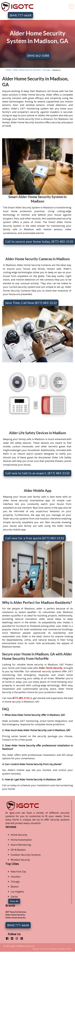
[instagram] (16, 938)
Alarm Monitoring (21, 844)
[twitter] (11, 938)
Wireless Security (20, 859)
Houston (15, 876)
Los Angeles (17, 891)
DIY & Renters (18, 849)
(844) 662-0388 (38, 55)
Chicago (15, 881)
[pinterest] (20, 938)
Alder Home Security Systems (27, 70)
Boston (15, 886)
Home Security (19, 834)
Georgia (46, 70)
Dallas (14, 896)
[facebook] (6, 938)
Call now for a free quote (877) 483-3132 (34, 538)
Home (8, 70)
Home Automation (21, 839)
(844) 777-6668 (21, 15)
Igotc (13, 946)
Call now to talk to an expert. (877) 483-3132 (37, 473)
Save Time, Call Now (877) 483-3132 (31, 302)
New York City (18, 871)
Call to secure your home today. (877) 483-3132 (39, 241)
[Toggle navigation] (71, 6)
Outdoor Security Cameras (26, 854)
